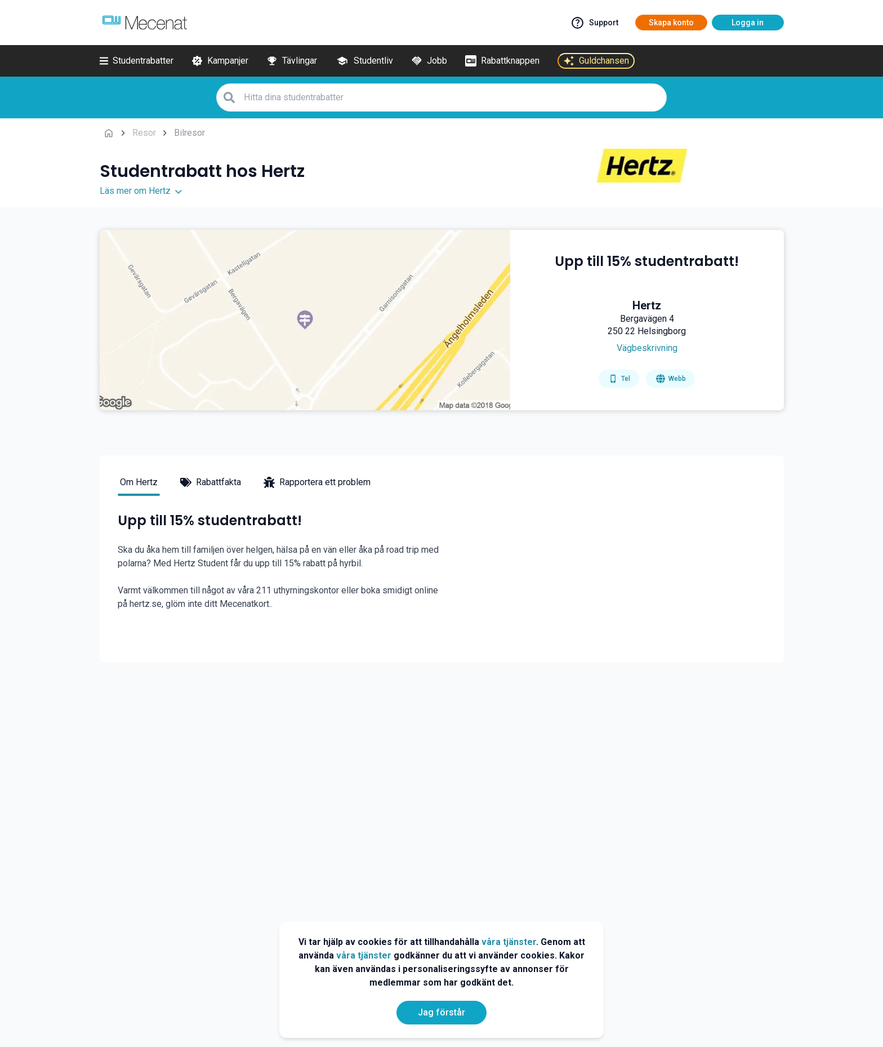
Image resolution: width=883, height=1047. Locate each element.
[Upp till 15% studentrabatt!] (646, 270)
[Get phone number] (619, 379)
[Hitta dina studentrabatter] (451, 97)
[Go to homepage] (670, 379)
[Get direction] (647, 348)
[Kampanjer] (219, 60)
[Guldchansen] (596, 61)
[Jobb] (429, 60)
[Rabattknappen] (502, 60)
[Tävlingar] (291, 60)
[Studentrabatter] (136, 60)
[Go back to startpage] (108, 133)
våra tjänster (508, 942)
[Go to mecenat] (145, 22)
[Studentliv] (364, 60)
